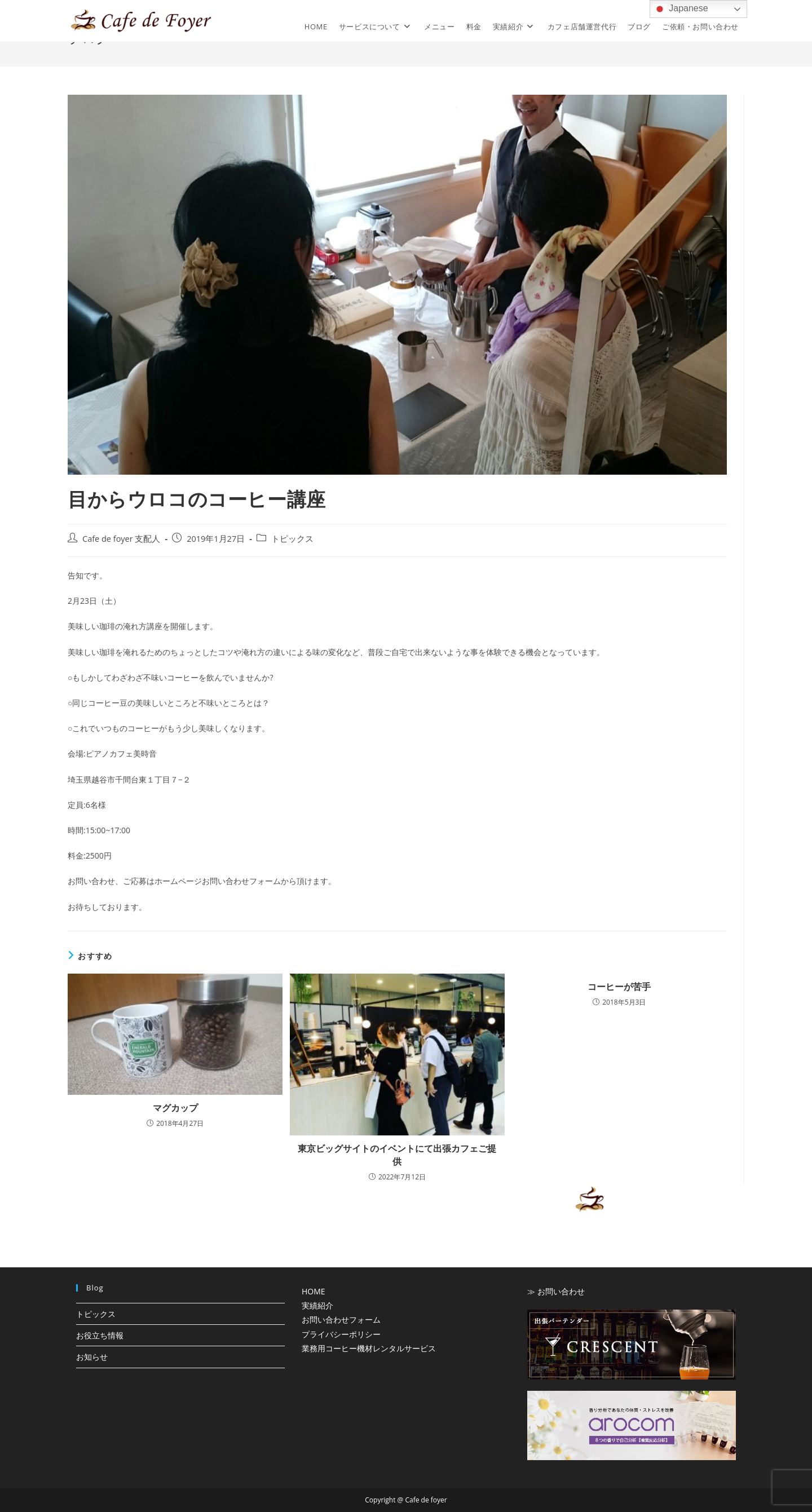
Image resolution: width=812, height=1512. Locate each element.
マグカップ (175, 1108)
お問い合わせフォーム (341, 1319)
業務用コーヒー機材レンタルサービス (369, 1348)
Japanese (680, 9)
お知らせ (92, 1356)
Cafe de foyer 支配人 (121, 538)
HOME (313, 1291)
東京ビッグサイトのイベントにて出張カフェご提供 (397, 1154)
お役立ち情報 (99, 1335)
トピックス (292, 538)
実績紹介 (317, 1305)
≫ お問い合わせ (556, 1291)
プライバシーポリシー (341, 1334)
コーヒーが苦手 (619, 986)
